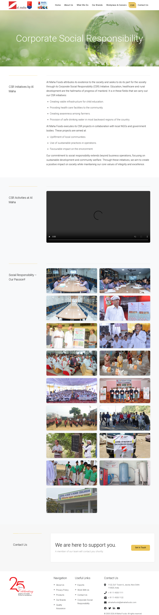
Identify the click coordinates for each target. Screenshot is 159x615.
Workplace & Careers (116, 5)
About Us (69, 5)
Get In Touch (140, 547)
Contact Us (143, 5)
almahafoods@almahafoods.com (122, 602)
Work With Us (83, 590)
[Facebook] (105, 608)
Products (60, 595)
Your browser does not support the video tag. (98, 217)
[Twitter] (109, 608)
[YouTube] (118, 608)
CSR (132, 5)
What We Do (83, 5)
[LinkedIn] (114, 608)
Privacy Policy (62, 590)
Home (58, 5)
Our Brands (97, 5)
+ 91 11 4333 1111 (115, 593)
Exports (80, 585)
